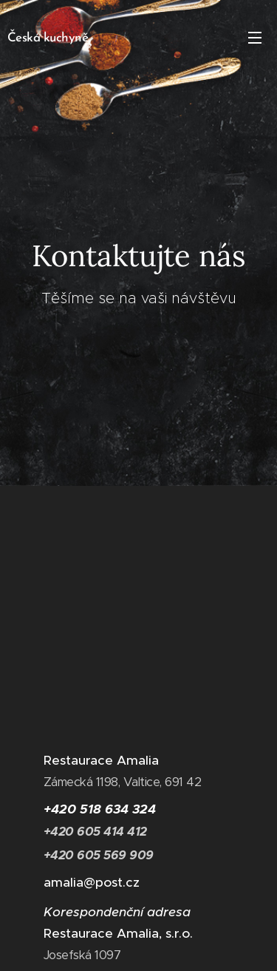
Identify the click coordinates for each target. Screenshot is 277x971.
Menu (254, 37)
